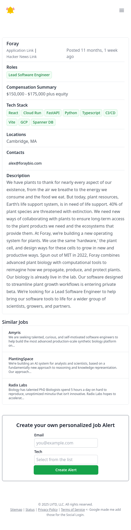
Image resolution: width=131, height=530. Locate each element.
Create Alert (66, 469)
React (13, 112)
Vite (12, 122)
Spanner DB (43, 122)
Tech (38, 451)
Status (30, 509)
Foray (12, 43)
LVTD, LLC (57, 504)
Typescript (91, 112)
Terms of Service (73, 509)
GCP (24, 122)
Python (71, 112)
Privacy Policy (48, 509)
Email (39, 434)
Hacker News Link (21, 56)
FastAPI (52, 112)
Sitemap (16, 509)
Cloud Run (32, 112)
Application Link (20, 50)
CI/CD (110, 112)
